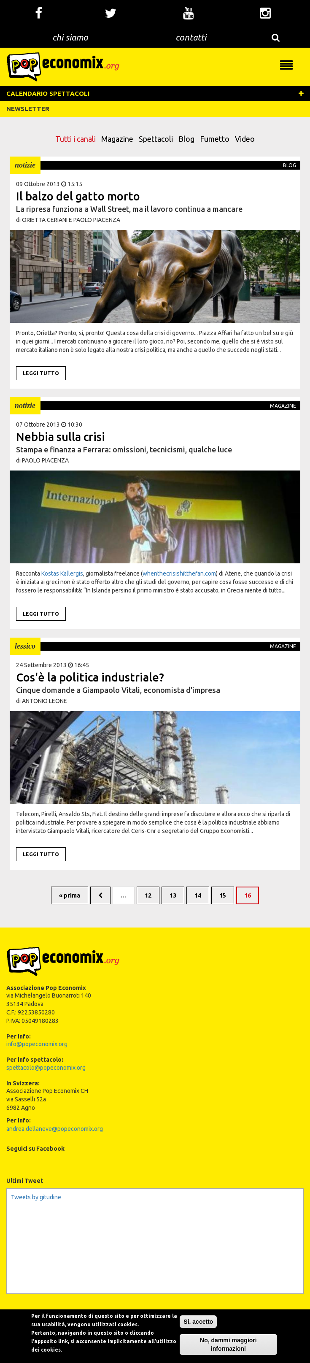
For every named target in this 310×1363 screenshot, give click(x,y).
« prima (69, 895)
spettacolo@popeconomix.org (46, 1067)
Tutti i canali (75, 139)
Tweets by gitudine (36, 1197)
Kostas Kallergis (62, 573)
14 (197, 895)
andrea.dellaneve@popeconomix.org (54, 1128)
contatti (190, 37)
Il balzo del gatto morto (78, 196)
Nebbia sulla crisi (60, 436)
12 (148, 895)
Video (245, 139)
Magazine (117, 139)
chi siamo (70, 37)
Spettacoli (156, 139)
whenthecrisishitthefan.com (179, 573)
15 (222, 895)
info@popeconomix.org (36, 1044)
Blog (186, 139)
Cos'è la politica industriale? (90, 677)
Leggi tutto (41, 373)
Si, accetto (198, 1335)
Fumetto (214, 139)
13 (173, 895)
